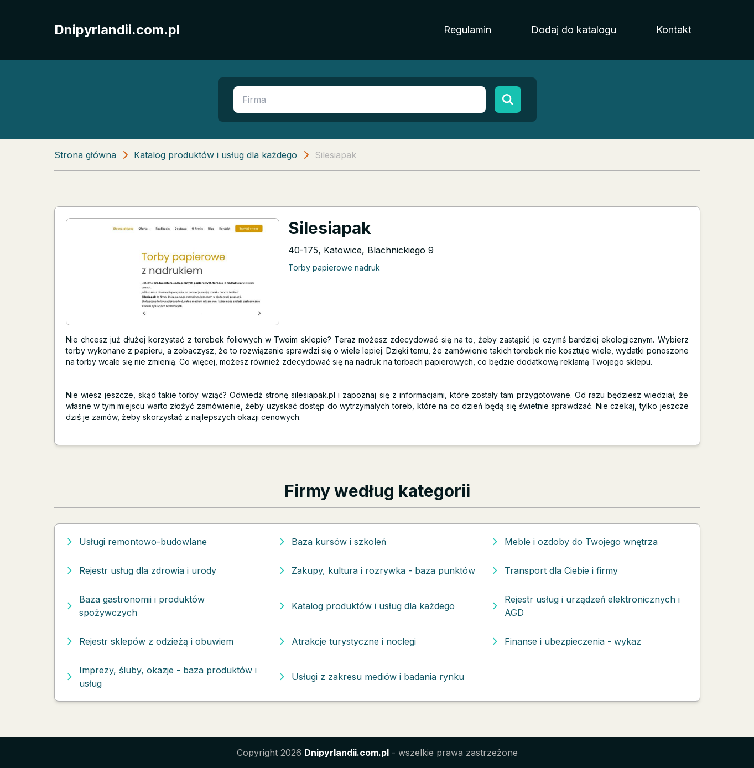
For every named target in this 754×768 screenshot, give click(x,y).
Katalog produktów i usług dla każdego (215, 154)
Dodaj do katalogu (573, 29)
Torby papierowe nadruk (334, 267)
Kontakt (673, 29)
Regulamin (467, 29)
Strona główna (85, 154)
